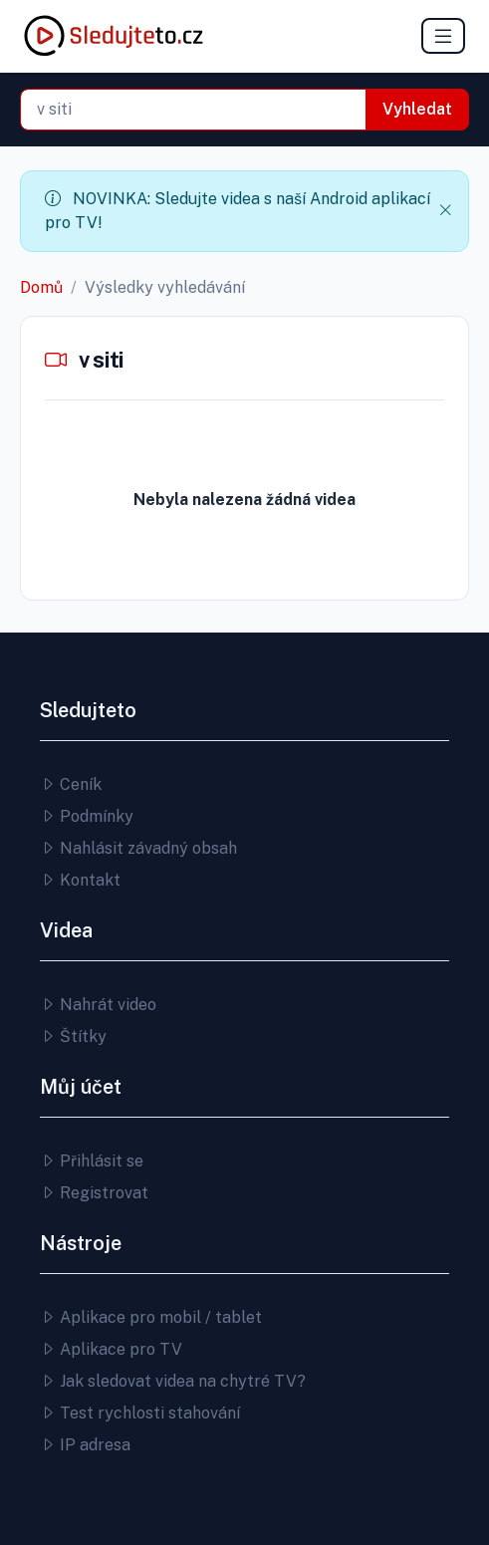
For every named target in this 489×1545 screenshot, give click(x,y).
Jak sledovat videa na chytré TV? (173, 1381)
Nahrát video (98, 1004)
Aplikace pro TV (111, 1349)
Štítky (73, 1036)
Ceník (71, 784)
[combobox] (193, 109)
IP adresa (85, 1444)
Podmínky (86, 816)
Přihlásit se (91, 1161)
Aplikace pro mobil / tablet (151, 1317)
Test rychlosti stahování (140, 1413)
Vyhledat (417, 109)
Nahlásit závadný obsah (138, 848)
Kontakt (80, 880)
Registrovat (94, 1192)
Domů (41, 287)
